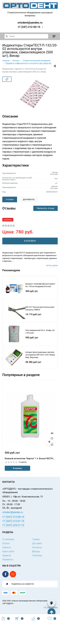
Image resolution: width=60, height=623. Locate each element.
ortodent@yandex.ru (30, 22)
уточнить (8, 220)
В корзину (17, 468)
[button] (49, 442)
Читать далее (52, 265)
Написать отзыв (45, 208)
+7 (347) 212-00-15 (29, 26)
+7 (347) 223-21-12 (13, 525)
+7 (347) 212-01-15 (13, 521)
